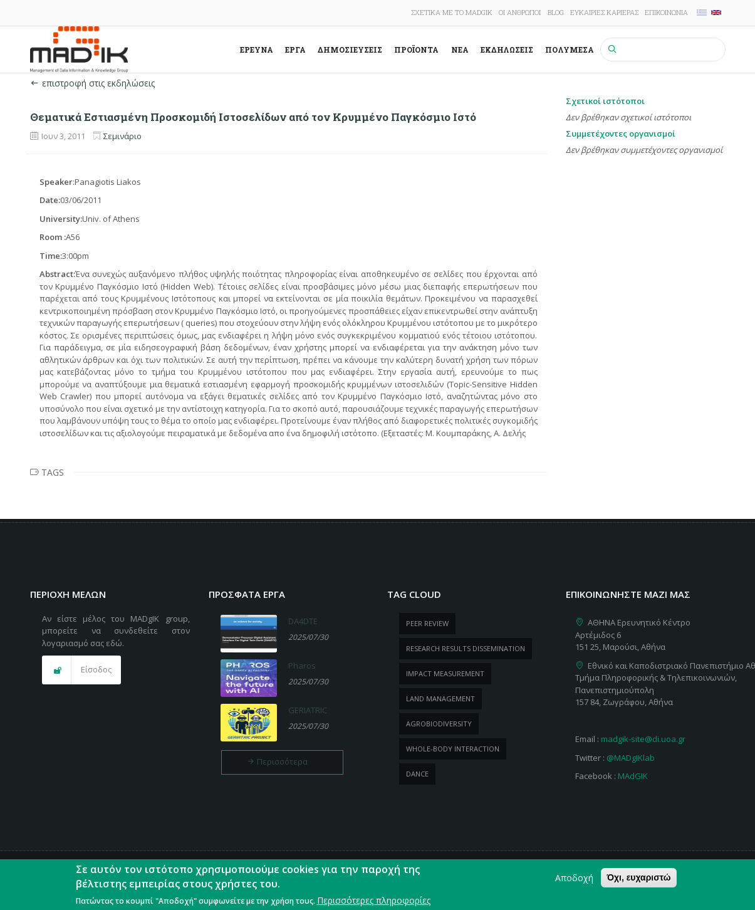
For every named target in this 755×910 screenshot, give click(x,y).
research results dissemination (465, 648)
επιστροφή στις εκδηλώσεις (92, 83)
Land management (440, 698)
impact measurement (445, 673)
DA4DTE (303, 621)
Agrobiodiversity (439, 723)
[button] (81, 670)
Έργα (295, 49)
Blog (556, 12)
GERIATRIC (307, 710)
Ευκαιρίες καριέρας (604, 12)
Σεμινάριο (122, 136)
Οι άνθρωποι (520, 12)
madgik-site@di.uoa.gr (643, 739)
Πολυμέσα (569, 49)
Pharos (302, 665)
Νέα (460, 49)
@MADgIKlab (631, 757)
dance (417, 773)
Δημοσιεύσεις (350, 49)
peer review (427, 623)
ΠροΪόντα (416, 49)
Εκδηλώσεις (507, 49)
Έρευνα (256, 49)
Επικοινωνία (666, 12)
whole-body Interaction (452, 748)
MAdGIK (633, 776)
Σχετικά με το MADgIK (451, 12)
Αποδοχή (574, 881)
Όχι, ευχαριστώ (638, 881)
